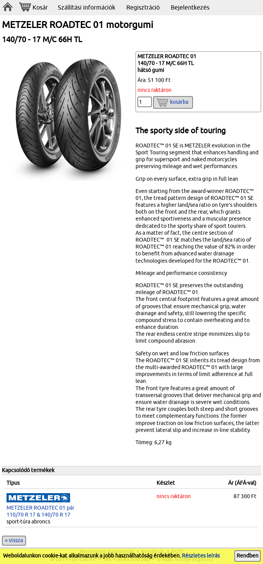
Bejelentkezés (190, 7)
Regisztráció (143, 7)
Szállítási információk (86, 7)
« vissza (14, 540)
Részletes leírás (201, 556)
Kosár (33, 7)
